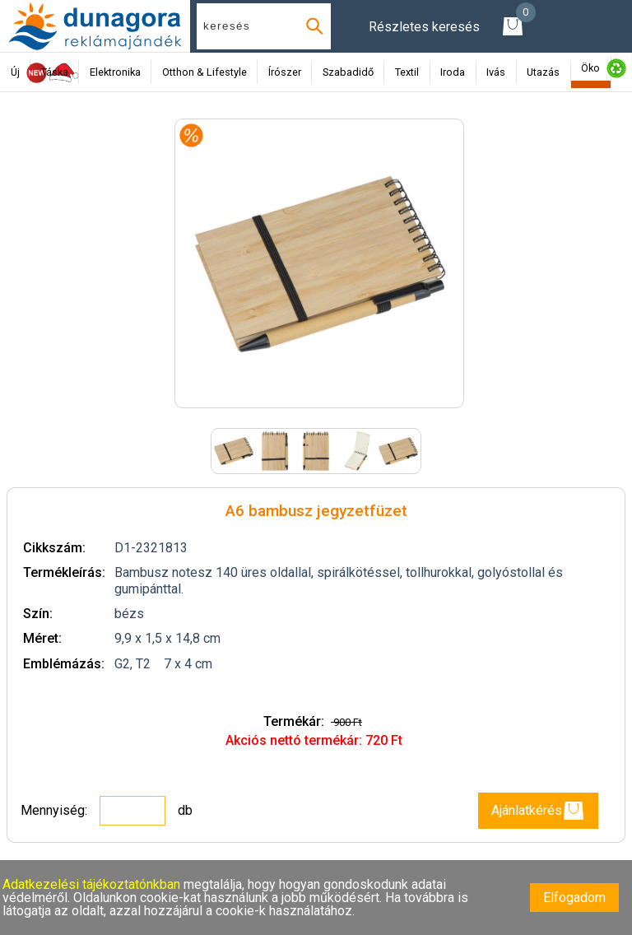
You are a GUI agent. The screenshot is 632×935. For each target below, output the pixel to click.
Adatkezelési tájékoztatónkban (93, 884)
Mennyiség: (56, 810)
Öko (590, 68)
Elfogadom (574, 897)
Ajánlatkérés (538, 810)
